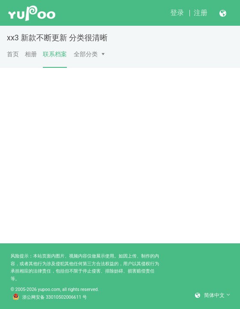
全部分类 (86, 54)
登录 (177, 13)
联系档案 (55, 59)
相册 (31, 54)
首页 (13, 54)
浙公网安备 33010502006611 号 (49, 297)
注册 (200, 13)
